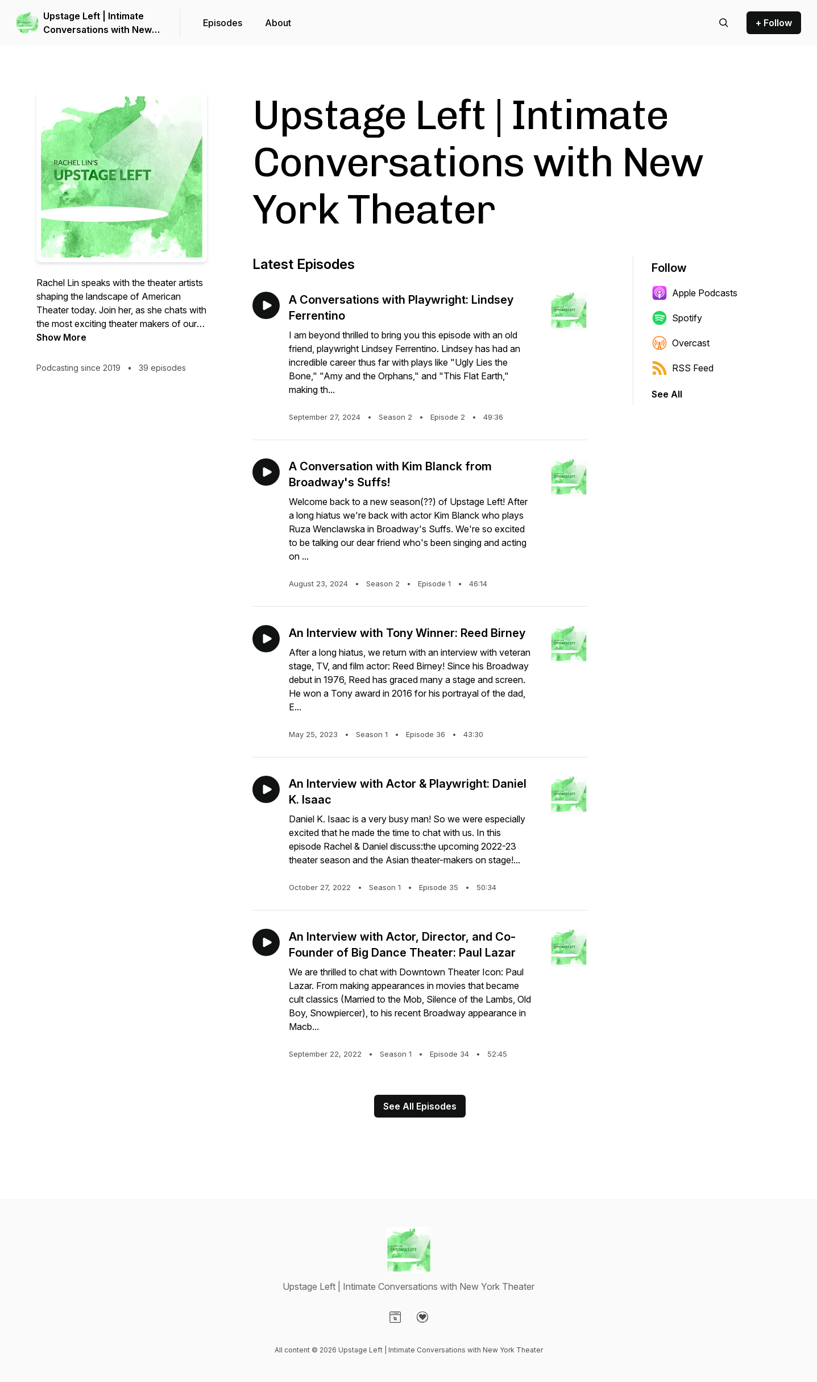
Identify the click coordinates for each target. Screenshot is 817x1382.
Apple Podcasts (694, 293)
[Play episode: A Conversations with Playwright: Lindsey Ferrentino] (266, 305)
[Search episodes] (723, 23)
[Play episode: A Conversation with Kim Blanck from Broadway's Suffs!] (266, 472)
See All (667, 394)
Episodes (222, 22)
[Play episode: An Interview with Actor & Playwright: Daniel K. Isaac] (266, 789)
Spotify (677, 318)
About (278, 22)
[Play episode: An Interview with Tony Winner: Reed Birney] (266, 638)
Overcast (681, 343)
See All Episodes (420, 1106)
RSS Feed (683, 368)
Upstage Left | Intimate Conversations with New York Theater (97, 23)
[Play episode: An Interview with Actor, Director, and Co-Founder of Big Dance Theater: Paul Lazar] (266, 942)
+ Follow (774, 22)
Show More (61, 337)
